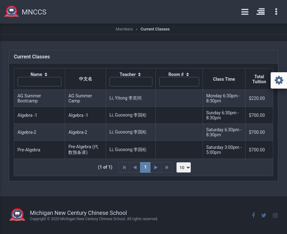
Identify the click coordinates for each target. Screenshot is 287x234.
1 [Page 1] (145, 167)
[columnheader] (39, 79)
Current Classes (155, 29)
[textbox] (40, 81)
